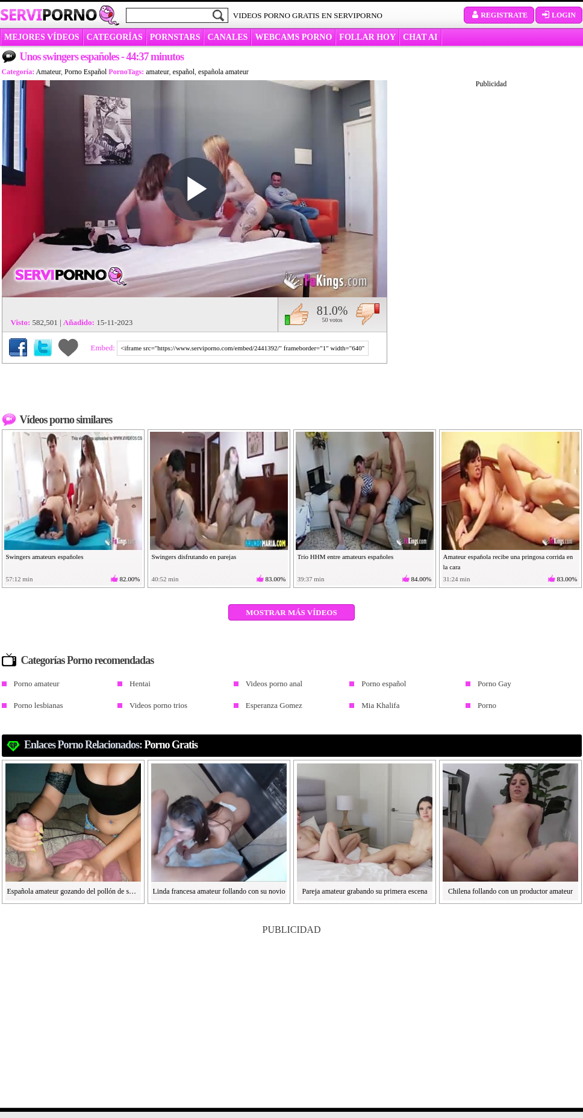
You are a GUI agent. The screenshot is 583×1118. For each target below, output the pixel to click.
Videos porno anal (274, 683)
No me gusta (367, 314)
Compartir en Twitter (43, 347)
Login (559, 15)
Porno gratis (171, 745)
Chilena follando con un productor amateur (510, 891)
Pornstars (175, 37)
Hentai (140, 683)
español (183, 72)
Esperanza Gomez (274, 705)
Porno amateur (37, 683)
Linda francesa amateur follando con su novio (219, 891)
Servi (48, 14)
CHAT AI (420, 37)
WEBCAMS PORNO (293, 37)
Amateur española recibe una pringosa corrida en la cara (508, 561)
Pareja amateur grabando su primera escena (364, 891)
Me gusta (296, 314)
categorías (115, 37)
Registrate (499, 15)
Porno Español (85, 72)
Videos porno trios (158, 705)
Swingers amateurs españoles (45, 556)
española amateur (223, 72)
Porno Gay (494, 683)
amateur (157, 72)
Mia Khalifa (380, 705)
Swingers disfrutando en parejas (194, 556)
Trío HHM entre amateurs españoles (346, 556)
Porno (487, 705)
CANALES (227, 37)
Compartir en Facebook (18, 347)
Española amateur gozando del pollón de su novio (73, 891)
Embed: (104, 347)
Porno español (383, 683)
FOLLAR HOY (367, 37)
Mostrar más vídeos (291, 612)
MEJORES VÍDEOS (42, 37)
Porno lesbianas (38, 705)
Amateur (48, 72)
